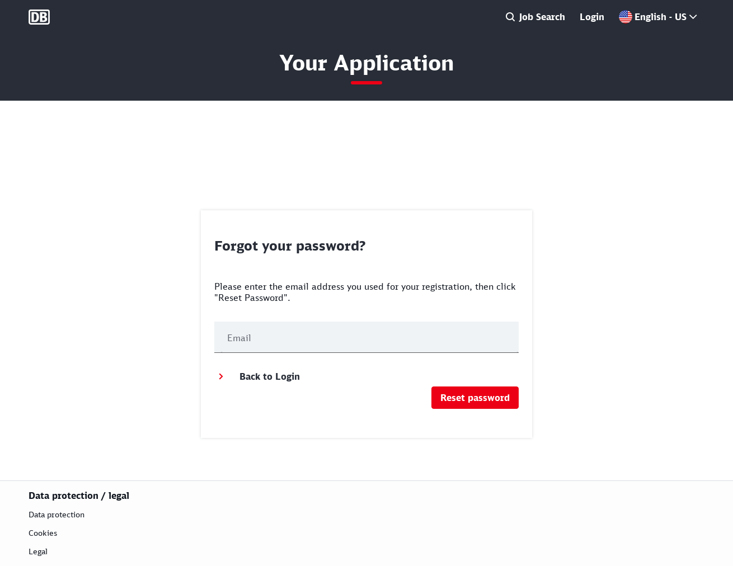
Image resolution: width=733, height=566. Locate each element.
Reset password (475, 397)
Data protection (56, 514)
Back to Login (257, 376)
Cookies (43, 532)
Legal (38, 551)
